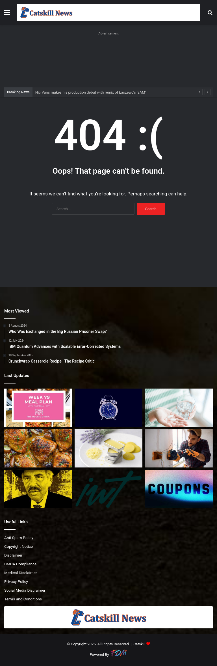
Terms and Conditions (23, 599)
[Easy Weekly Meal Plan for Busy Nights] (38, 408)
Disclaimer (13, 555)
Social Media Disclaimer (24, 590)
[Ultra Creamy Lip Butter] (109, 448)
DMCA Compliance (20, 564)
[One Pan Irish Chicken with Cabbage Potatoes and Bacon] (38, 448)
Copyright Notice (18, 546)
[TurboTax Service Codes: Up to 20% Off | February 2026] (179, 489)
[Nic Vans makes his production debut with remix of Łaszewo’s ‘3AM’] (109, 408)
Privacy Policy (16, 581)
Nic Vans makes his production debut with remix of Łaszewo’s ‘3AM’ (90, 92)
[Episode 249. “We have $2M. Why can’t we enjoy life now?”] (109, 489)
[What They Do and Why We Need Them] (179, 408)
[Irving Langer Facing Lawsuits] (38, 489)
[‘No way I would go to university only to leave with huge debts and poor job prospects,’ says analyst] (179, 448)
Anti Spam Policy (18, 537)
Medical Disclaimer (20, 572)
